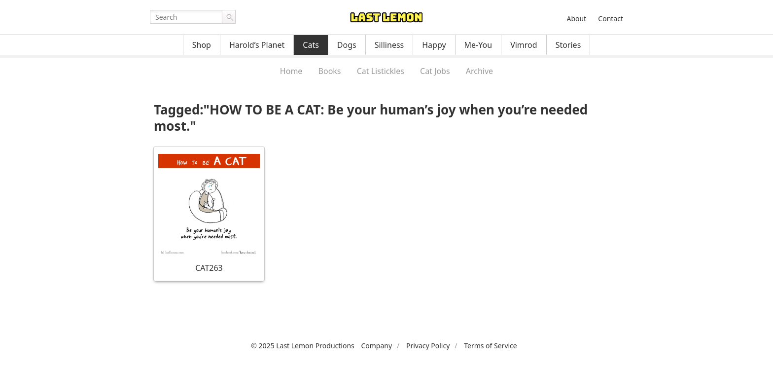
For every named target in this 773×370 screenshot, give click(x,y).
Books (329, 71)
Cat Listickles (380, 71)
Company (376, 345)
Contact (610, 18)
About (576, 18)
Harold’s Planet (256, 44)
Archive (479, 71)
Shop (201, 44)
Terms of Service (490, 345)
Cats (311, 44)
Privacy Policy (428, 345)
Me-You (478, 44)
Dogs (346, 44)
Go (229, 17)
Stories (568, 44)
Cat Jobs (435, 71)
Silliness (389, 44)
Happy (434, 44)
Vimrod (523, 44)
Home (291, 71)
